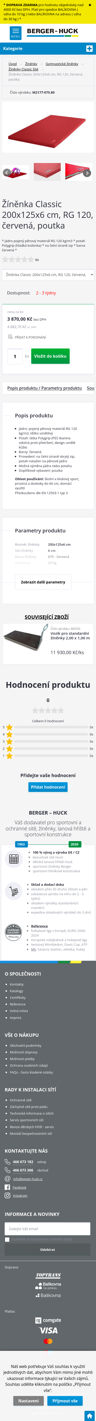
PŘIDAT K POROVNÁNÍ (30, 337)
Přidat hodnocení (48, 787)
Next (87, 173)
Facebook (15, 1187)
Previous (7, 173)
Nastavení (28, 1401)
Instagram (20, 1195)
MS (33, 949)
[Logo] (53, 33)
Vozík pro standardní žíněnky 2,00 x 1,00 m (70, 635)
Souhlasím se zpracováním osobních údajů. (42, 1239)
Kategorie (48, 48)
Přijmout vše (65, 1401)
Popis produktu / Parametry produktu (44, 388)
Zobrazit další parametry (43, 582)
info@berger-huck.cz (27, 1179)
